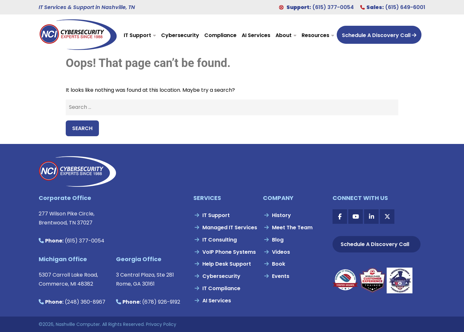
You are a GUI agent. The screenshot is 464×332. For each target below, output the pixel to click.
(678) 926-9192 (161, 302)
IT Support (137, 35)
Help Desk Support (226, 264)
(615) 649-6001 (405, 7)
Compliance (220, 35)
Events (280, 276)
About (284, 35)
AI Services (256, 35)
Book (278, 264)
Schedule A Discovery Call (379, 35)
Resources (315, 35)
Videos (281, 252)
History (281, 215)
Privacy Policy (161, 324)
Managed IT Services (229, 227)
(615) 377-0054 (333, 7)
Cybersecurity (180, 35)
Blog (278, 239)
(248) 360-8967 (85, 302)
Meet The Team (292, 227)
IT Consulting (219, 239)
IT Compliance (221, 288)
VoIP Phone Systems (229, 252)
